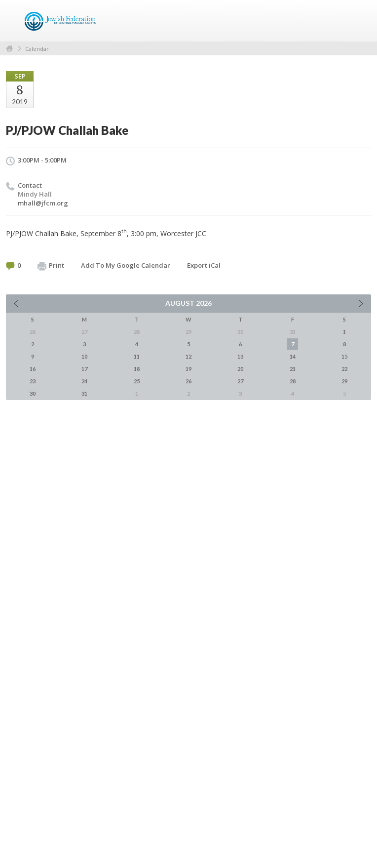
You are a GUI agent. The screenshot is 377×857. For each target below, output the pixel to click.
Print (51, 266)
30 (33, 393)
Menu (359, 21)
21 (293, 369)
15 (344, 356)
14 (293, 356)
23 (33, 381)
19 (188, 369)
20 (240, 369)
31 (84, 393)
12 (188, 356)
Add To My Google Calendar (125, 265)
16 (33, 369)
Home (9, 48)
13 (240, 356)
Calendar (37, 48)
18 (137, 369)
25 (137, 381)
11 (137, 356)
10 (84, 356)
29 (344, 381)
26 (188, 381)
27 (240, 381)
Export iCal (204, 265)
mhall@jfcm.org (43, 203)
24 (84, 381)
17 (84, 369)
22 (344, 369)
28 (293, 381)
